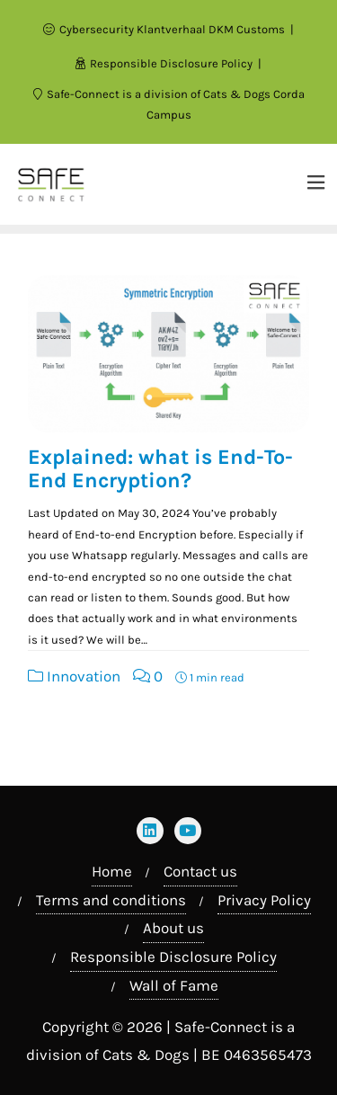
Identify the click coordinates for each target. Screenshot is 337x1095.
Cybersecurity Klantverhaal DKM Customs (165, 29)
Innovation (74, 676)
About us (173, 928)
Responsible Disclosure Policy (165, 63)
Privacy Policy (264, 900)
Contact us (200, 871)
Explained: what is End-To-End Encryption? (160, 469)
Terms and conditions (111, 900)
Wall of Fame (173, 985)
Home (112, 871)
